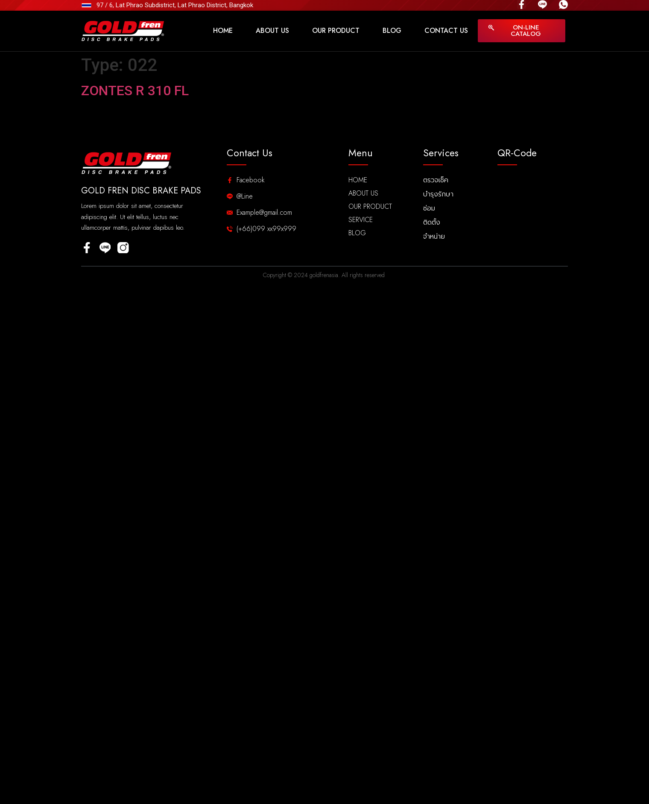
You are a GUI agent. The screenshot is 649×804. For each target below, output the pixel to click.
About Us (272, 30)
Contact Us (446, 30)
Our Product (336, 30)
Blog (392, 30)
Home (223, 30)
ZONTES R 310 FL (135, 90)
